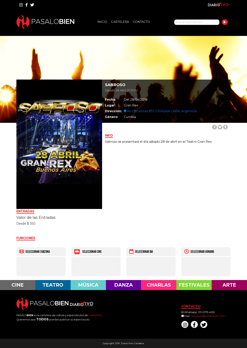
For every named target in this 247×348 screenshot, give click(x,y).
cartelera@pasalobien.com (208, 315)
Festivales (194, 285)
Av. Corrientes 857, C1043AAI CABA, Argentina (160, 111)
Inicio (102, 22)
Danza (123, 285)
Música (88, 285)
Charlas (159, 285)
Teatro (52, 285)
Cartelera (120, 22)
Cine (18, 285)
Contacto (141, 22)
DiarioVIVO (95, 315)
